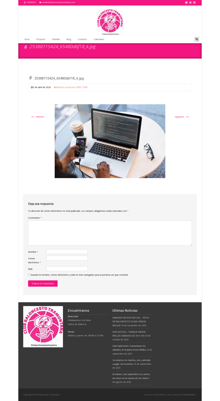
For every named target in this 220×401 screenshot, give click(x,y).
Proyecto (40, 39)
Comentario (35, 217)
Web (30, 269)
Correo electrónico (34, 260)
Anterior (37, 116)
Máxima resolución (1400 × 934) (71, 87)
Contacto (82, 39)
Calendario (99, 39)
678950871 (31, 2)
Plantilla (56, 39)
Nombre (33, 251)
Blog (68, 39)
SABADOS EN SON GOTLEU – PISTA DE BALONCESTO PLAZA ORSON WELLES (130, 321)
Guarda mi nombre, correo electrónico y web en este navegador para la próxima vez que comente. (79, 274)
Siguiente (182, 116)
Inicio (27, 39)
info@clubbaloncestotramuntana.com (58, 2)
